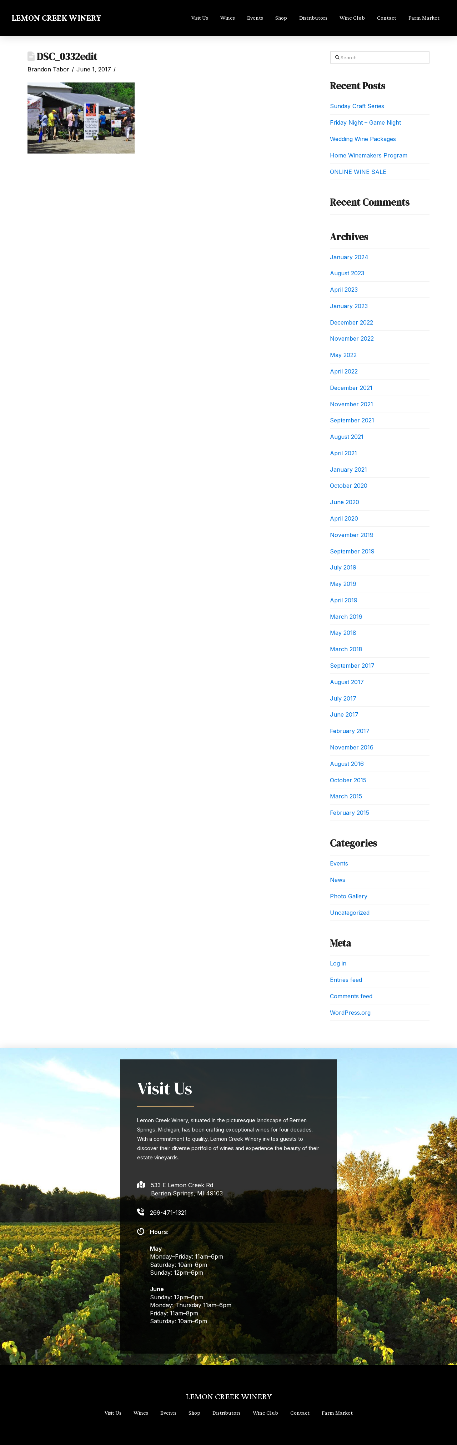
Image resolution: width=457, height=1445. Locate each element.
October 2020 (348, 485)
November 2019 (351, 534)
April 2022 (344, 371)
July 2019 (343, 567)
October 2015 (348, 780)
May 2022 (343, 354)
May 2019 (343, 583)
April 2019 (343, 600)
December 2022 (351, 322)
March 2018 (346, 649)
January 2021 (348, 469)
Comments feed (351, 996)
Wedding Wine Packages (363, 138)
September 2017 (352, 665)
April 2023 (344, 289)
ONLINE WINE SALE (358, 171)
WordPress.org (350, 1012)
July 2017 (343, 698)
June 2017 (344, 714)
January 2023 (349, 306)
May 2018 (343, 632)
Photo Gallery (348, 896)
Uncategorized (350, 912)
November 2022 (352, 338)
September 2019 (352, 551)
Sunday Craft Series (357, 106)
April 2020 (344, 518)
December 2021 (351, 387)
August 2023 (347, 273)
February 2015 (349, 812)
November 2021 (351, 404)
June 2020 (344, 502)
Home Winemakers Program (368, 155)
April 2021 (343, 453)
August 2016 (347, 763)
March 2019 (346, 616)
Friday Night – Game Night (365, 122)
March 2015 (346, 796)
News (337, 879)
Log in (338, 963)
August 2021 (346, 436)
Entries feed (346, 979)
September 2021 (352, 420)
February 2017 (350, 730)
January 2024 (349, 257)
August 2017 (347, 682)
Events (339, 863)
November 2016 (351, 747)
